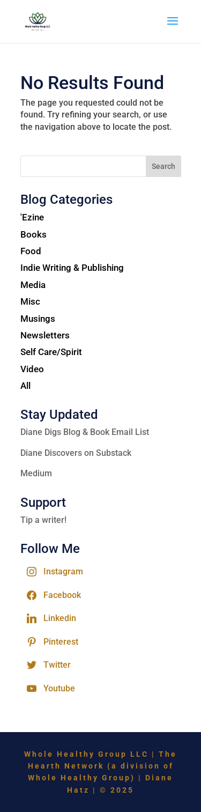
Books (33, 234)
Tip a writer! (43, 520)
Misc (30, 301)
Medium (36, 473)
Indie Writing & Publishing (72, 267)
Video (32, 369)
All (25, 385)
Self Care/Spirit (51, 351)
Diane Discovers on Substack (75, 453)
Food (30, 251)
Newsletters (45, 335)
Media (33, 284)
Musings (37, 318)
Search (163, 166)
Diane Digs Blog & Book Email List (84, 432)
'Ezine (32, 217)
